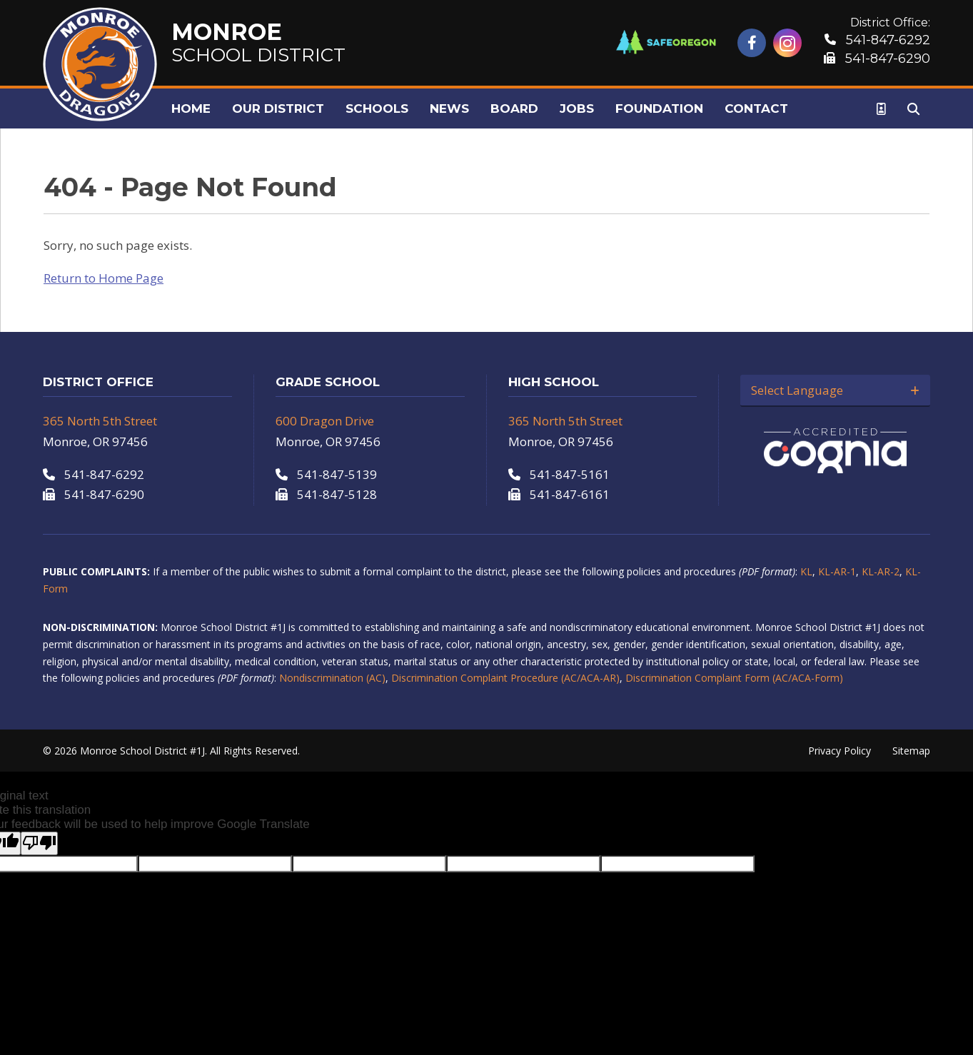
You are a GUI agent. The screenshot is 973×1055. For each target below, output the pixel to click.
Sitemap (911, 750)
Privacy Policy (839, 750)
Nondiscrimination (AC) (332, 678)
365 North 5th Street (100, 421)
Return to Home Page (103, 278)
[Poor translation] (39, 843)
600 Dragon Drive (325, 421)
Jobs (577, 108)
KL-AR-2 (880, 571)
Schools (377, 108)
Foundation (659, 108)
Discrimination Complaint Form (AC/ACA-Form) (734, 678)
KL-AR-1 (837, 571)
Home (191, 108)
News (449, 108)
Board (514, 108)
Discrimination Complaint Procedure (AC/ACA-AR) (505, 678)
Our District (278, 108)
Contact (756, 108)
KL (806, 571)
